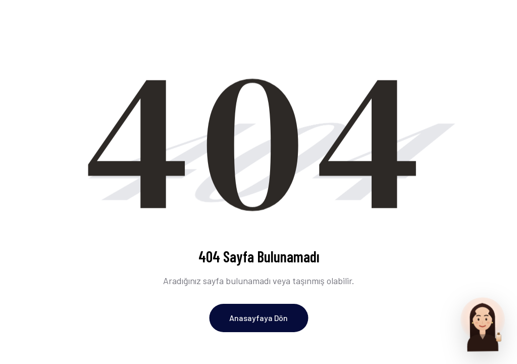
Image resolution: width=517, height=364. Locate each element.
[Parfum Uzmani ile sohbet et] (482, 323)
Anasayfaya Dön (258, 318)
